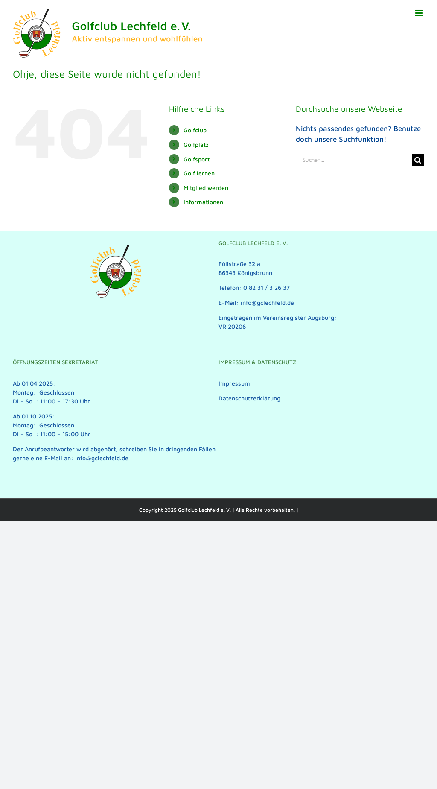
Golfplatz (196, 144)
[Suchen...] (354, 160)
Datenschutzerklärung (249, 398)
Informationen (203, 201)
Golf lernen (199, 173)
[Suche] (418, 160)
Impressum (234, 383)
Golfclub (195, 130)
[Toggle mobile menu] (419, 13)
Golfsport (197, 159)
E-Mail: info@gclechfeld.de (256, 302)
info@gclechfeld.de (101, 458)
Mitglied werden (206, 187)
